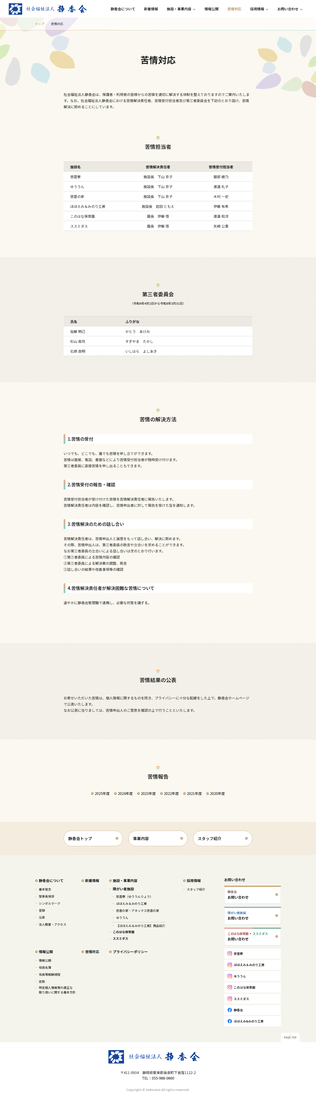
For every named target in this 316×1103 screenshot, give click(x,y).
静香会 (238, 1010)
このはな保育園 (123, 932)
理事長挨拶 (46, 896)
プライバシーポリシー (130, 951)
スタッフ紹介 (209, 838)
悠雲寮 (238, 953)
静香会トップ (80, 838)
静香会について (123, 8)
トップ (39, 24)
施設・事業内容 (179, 8)
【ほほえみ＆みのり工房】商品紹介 (140, 925)
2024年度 (125, 793)
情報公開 (212, 8)
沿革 (42, 917)
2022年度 (171, 793)
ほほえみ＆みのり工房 (131, 903)
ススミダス (120, 938)
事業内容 (141, 838)
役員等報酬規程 (49, 974)
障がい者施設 (123, 888)
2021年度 (194, 793)
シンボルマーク (49, 903)
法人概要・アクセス (52, 924)
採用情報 (257, 8)
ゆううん (122, 917)
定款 (42, 981)
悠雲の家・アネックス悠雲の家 (137, 910)
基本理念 (45, 889)
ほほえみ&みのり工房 (249, 1021)
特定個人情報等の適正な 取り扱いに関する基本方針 (57, 989)
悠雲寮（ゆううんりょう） (134, 896)
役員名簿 (45, 967)
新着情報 (151, 8)
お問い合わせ (287, 8)
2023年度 (148, 793)
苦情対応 (234, 8)
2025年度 (102, 793)
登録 (42, 910)
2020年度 (217, 793)
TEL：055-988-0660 (158, 1078)
